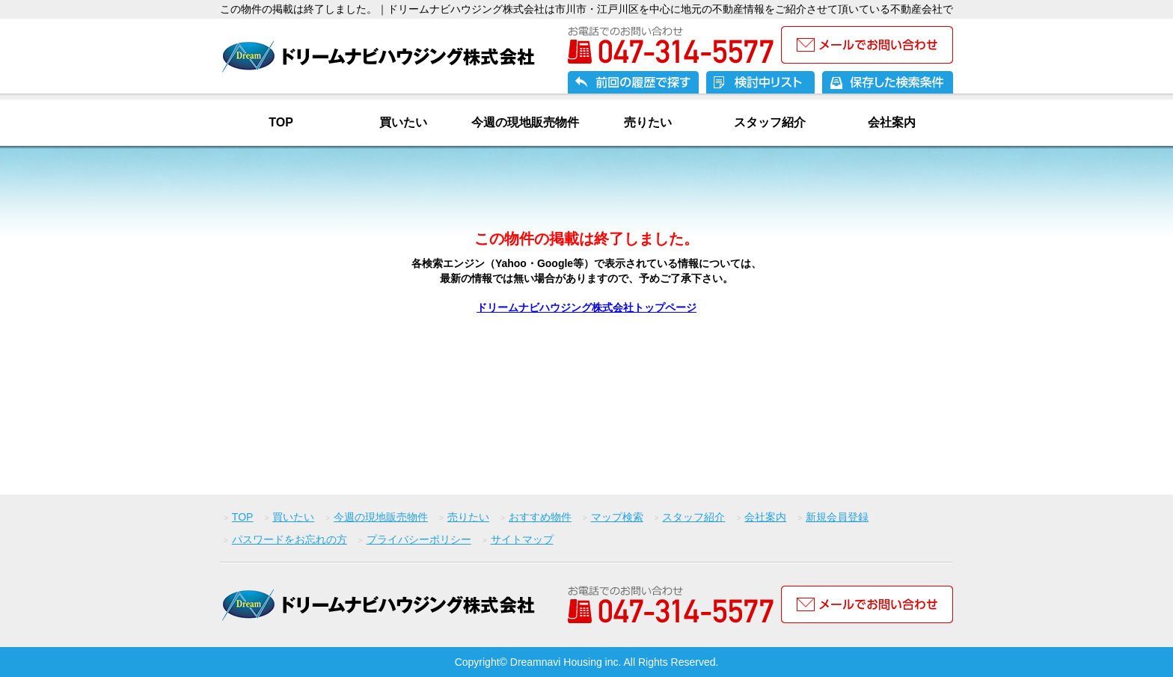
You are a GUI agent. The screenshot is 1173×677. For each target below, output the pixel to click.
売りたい (648, 122)
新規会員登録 (837, 517)
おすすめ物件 (540, 517)
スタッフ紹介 (770, 122)
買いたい (403, 122)
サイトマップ (522, 539)
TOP (281, 122)
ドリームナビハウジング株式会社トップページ (586, 307)
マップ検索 (617, 517)
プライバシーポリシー (419, 539)
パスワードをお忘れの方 (289, 539)
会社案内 (892, 122)
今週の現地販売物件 (525, 122)
